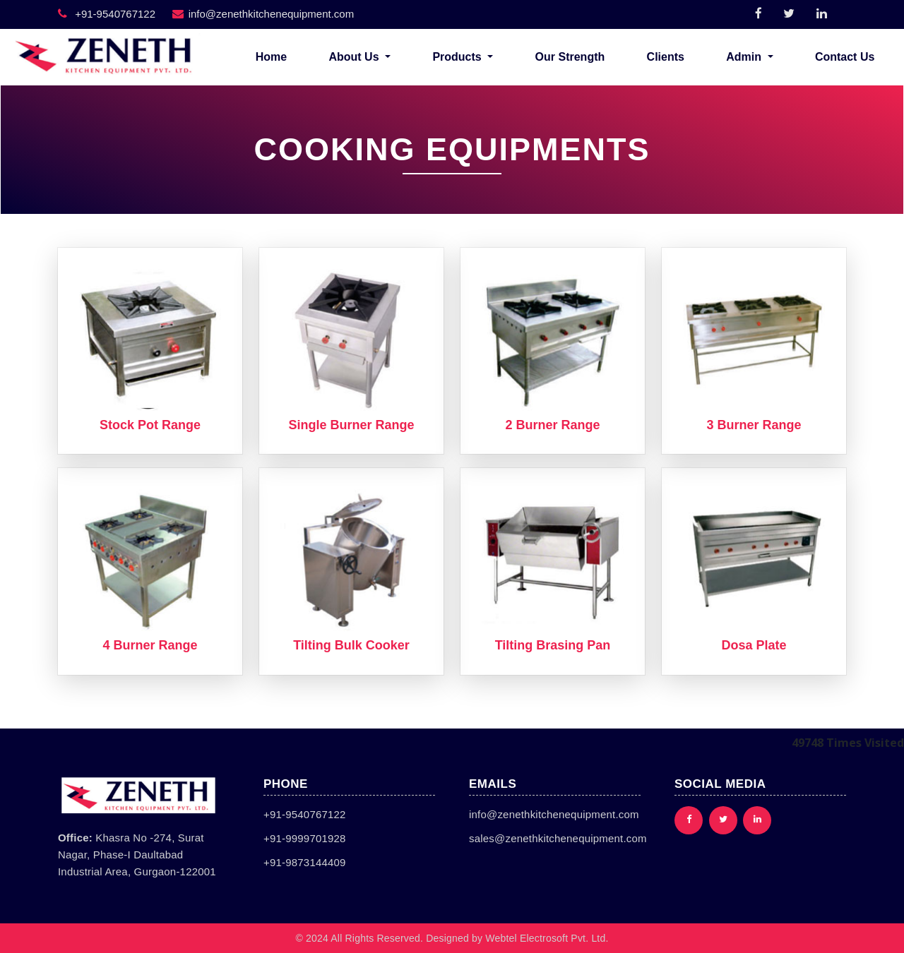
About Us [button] (355, 57)
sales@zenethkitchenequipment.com (558, 838)
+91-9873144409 (304, 862)
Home (271, 57)
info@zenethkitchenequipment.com (263, 14)
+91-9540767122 (106, 14)
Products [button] (458, 57)
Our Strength (570, 57)
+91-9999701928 (304, 838)
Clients (665, 57)
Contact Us (844, 57)
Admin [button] (745, 57)
